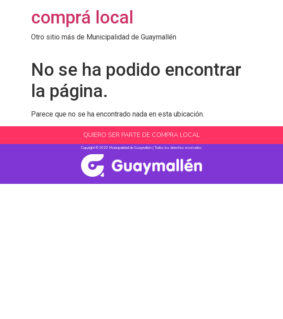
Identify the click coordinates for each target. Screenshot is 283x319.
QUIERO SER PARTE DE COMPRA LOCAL (141, 135)
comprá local (82, 17)
